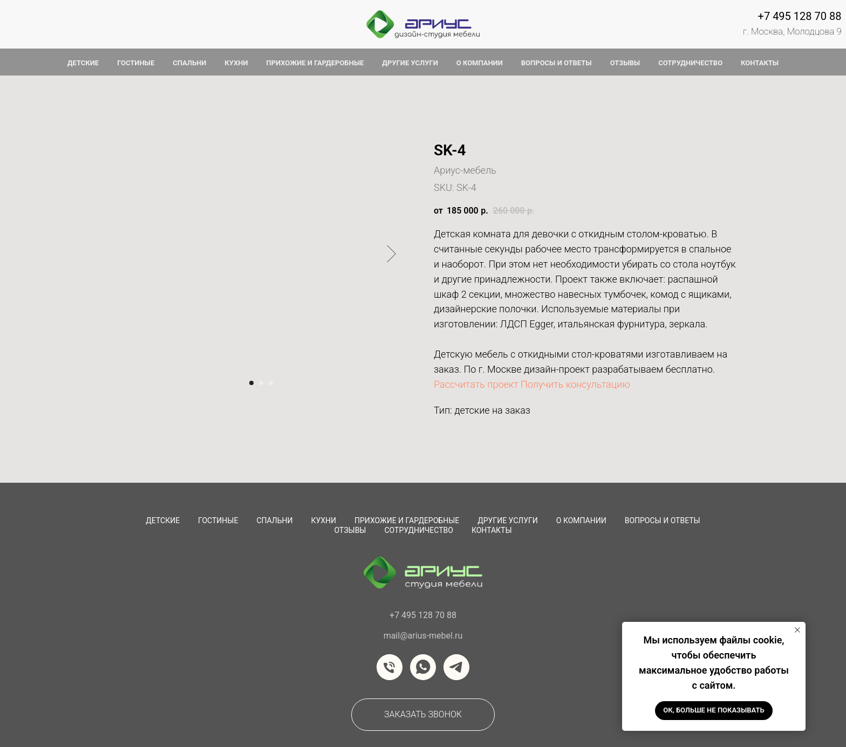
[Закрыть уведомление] (797, 630)
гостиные (135, 63)
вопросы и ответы (556, 63)
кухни (236, 63)
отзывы (625, 63)
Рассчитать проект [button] (476, 384)
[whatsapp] (423, 667)
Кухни (323, 520)
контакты (760, 63)
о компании (479, 63)
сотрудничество (418, 530)
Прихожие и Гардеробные (406, 520)
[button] (423, 714)
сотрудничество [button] (690, 63)
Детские (163, 520)
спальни (189, 63)
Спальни (274, 520)
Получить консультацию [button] (575, 384)
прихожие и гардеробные (315, 63)
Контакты (492, 530)
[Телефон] (389, 667)
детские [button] (83, 63)
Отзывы (350, 530)
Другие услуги (507, 520)
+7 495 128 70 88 (800, 16)
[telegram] (456, 667)
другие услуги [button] (410, 63)
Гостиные (218, 520)
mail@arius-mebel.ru (423, 636)
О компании (581, 520)
